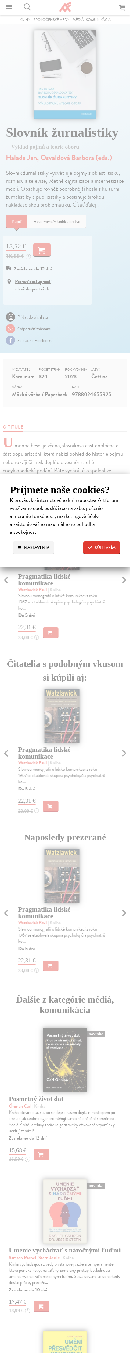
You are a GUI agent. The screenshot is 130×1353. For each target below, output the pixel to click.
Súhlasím (102, 548)
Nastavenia (33, 548)
